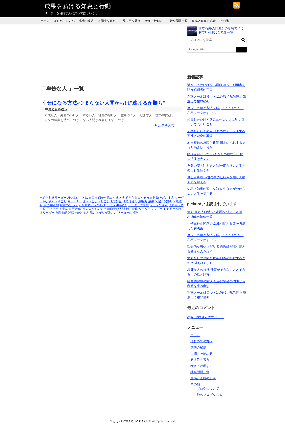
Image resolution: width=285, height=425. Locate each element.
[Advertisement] (112, 54)
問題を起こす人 (163, 197)
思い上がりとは (77, 197)
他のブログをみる (209, 394)
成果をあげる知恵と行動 (77, 6)
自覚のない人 (69, 205)
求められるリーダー (53, 197)
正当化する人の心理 (92, 205)
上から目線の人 (116, 205)
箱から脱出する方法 (139, 197)
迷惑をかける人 (78, 212)
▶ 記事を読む (164, 125)
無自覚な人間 (116, 209)
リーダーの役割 (127, 212)
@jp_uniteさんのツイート (205, 317)
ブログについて (208, 388)
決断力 (142, 201)
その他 (224, 20)
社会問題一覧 (179, 20)
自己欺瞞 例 (76, 209)
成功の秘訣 (86, 20)
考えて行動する (155, 20)
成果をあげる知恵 (160, 201)
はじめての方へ (64, 20)
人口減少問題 (159, 205)
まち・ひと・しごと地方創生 (102, 201)
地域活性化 (130, 201)
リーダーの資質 (138, 205)
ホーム (45, 20)
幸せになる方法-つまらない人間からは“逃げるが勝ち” (103, 103)
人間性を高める (108, 20)
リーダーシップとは (152, 209)
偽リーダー (74, 201)
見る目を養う (132, 20)
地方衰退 (132, 209)
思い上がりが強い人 (103, 212)
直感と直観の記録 (204, 20)
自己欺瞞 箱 (51, 205)
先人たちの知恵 (95, 209)
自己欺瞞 (61, 212)
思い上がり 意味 (57, 209)
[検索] (211, 49)
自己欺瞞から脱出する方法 (107, 197)
